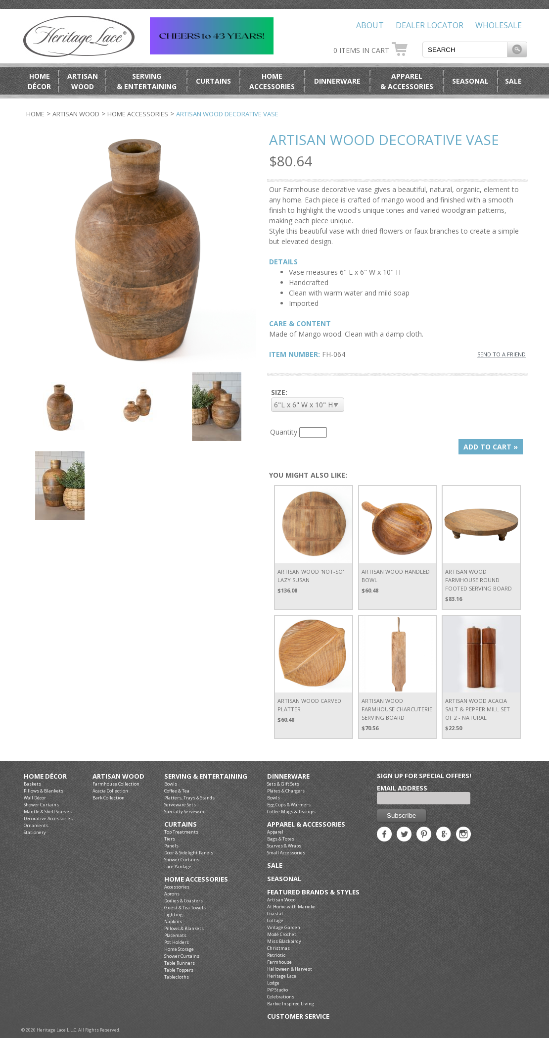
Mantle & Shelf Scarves (48, 811)
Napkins (173, 921)
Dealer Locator (429, 25)
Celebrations (280, 996)
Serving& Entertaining (147, 81)
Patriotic (276, 955)
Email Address (402, 788)
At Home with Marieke (291, 906)
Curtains (213, 81)
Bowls (170, 784)
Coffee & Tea (176, 791)
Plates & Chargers (286, 791)
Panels (171, 845)
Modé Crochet (281, 934)
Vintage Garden (283, 927)
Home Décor (45, 776)
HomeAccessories (272, 81)
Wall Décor (35, 797)
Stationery (35, 832)
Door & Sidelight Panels (188, 852)
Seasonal (470, 81)
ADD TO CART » (490, 446)
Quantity (283, 432)
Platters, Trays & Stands (189, 797)
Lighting (173, 914)
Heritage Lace (281, 976)
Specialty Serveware (185, 811)
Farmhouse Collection (115, 784)
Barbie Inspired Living (290, 1003)
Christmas (278, 948)
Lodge (273, 983)
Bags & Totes (280, 839)
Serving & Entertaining (205, 776)
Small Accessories (286, 852)
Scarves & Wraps (284, 845)
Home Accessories (137, 113)
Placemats (175, 935)
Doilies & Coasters (183, 900)
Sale (513, 81)
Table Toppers (178, 970)
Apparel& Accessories (406, 81)
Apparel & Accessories (306, 824)
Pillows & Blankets (43, 791)
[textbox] (464, 49)
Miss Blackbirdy (284, 941)
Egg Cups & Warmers (289, 804)
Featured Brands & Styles (313, 892)
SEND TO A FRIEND (501, 354)
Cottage (275, 920)
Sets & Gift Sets (283, 784)
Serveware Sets (180, 804)
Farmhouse (279, 962)
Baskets (32, 784)
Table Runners (179, 963)
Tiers (169, 839)
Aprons (172, 893)
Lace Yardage (177, 866)
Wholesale (498, 25)
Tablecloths (176, 977)
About (370, 25)
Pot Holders (176, 942)
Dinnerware (337, 81)
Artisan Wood (75, 113)
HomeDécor (39, 81)
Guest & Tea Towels (185, 907)
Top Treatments (181, 832)
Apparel (275, 832)
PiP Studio (277, 990)
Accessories (176, 887)
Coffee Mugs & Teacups (291, 811)
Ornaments (36, 825)
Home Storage (179, 949)
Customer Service (298, 1016)
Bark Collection (108, 797)
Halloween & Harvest (289, 969)
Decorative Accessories (48, 818)
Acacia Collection (110, 791)
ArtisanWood (82, 81)
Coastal (275, 913)
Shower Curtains (41, 804)
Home (35, 113)
